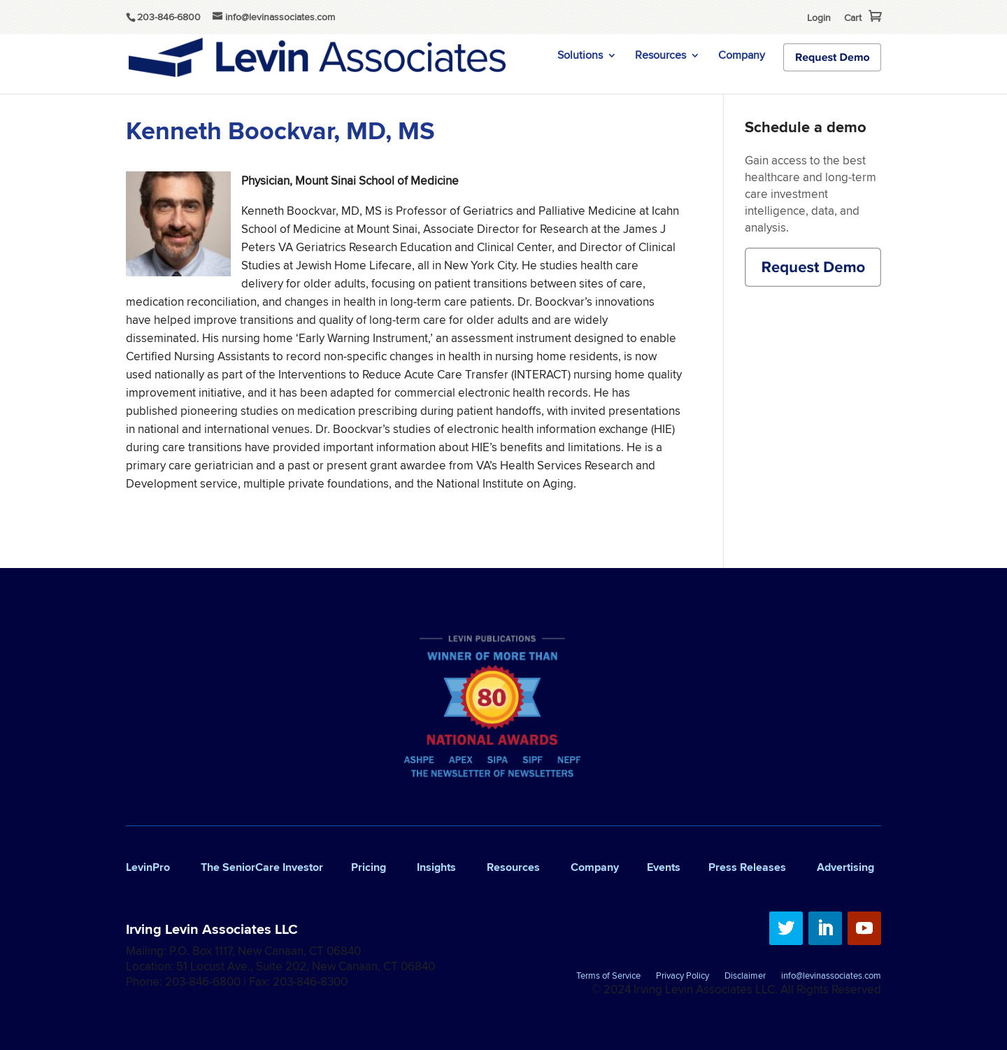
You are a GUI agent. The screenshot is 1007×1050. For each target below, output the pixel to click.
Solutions (580, 56)
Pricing (368, 867)
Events (663, 867)
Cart (853, 17)
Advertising (845, 867)
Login (819, 17)
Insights (436, 867)
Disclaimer (745, 976)
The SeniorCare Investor (262, 867)
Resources (660, 56)
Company (741, 56)
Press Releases (747, 867)
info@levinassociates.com (831, 976)
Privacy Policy (682, 976)
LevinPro (148, 867)
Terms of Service (608, 976)
